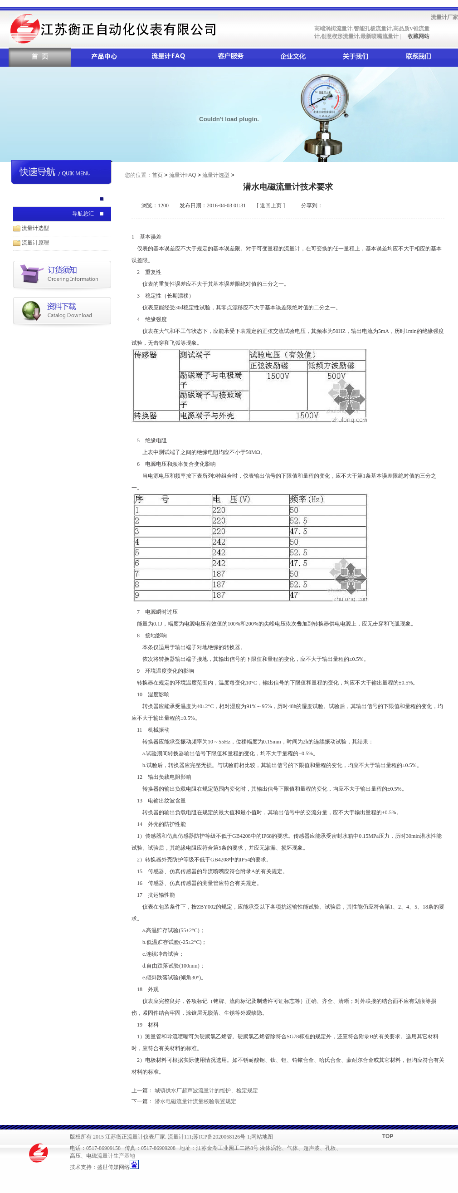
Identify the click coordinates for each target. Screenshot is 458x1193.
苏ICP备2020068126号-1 (221, 1137)
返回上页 (270, 205)
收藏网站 (417, 36)
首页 (157, 175)
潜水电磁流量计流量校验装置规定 (195, 1101)
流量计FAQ (182, 175)
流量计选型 (35, 228)
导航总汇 (83, 213)
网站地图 (262, 1137)
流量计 (176, 1137)
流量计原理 (35, 243)
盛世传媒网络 (113, 1167)
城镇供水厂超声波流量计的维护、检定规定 (206, 1090)
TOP (387, 1136)
